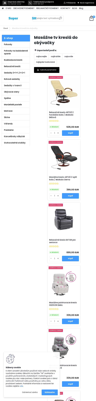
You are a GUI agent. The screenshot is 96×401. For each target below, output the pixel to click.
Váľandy (8, 123)
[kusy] (41, 133)
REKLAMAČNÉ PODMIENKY (47, 8)
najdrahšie (55, 56)
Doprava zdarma (13, 3)
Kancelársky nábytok (14, 136)
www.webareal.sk (58, 398)
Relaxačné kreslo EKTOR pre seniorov (48, 178)
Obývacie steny (11, 92)
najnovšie (68, 56)
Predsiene (9, 130)
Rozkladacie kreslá (13, 60)
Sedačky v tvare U (13, 85)
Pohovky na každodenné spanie (16, 52)
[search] (60, 19)
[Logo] (19, 18)
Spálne (7, 98)
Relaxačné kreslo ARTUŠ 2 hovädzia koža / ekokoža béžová (49, 115)
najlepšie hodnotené (45, 62)
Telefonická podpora (41, 3)
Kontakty (35, 309)
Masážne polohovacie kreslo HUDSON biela (77, 178)
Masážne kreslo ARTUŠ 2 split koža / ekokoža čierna (78, 115)
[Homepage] (3, 8)
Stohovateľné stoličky (15, 142)
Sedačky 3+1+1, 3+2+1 (14, 72)
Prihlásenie (71, 2)
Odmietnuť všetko (30, 392)
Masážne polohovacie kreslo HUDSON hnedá (77, 241)
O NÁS (8, 8)
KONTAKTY (65, 8)
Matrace (8, 111)
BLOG (74, 8)
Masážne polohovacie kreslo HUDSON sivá (47, 241)
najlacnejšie (41, 56)
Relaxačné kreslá (12, 66)
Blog (81, 8)
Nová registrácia (87, 2)
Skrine (7, 117)
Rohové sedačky (12, 79)
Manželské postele (13, 104)
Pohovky (8, 44)
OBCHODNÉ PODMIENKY (23, 8)
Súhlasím (50, 392)
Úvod (6, 28)
